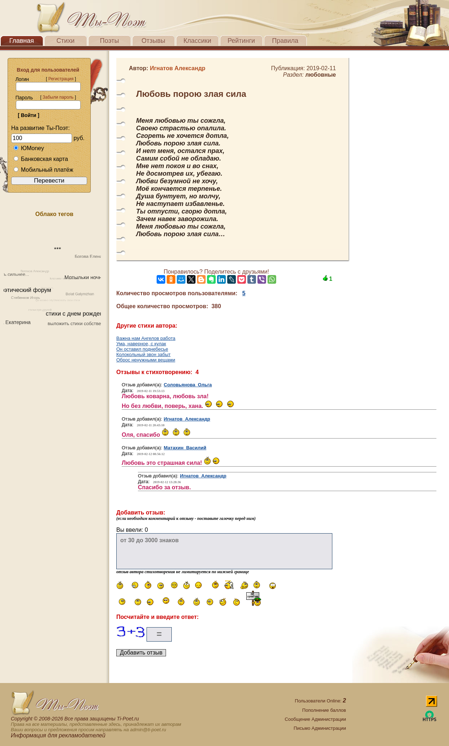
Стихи (66, 40)
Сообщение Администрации (315, 719)
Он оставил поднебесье (142, 349)
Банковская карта (40, 159)
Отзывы (153, 40)
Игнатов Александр (187, 419)
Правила (285, 40)
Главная (21, 40)
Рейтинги (241, 40)
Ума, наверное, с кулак (141, 343)
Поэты (109, 40)
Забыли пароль (57, 97)
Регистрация (60, 78)
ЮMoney (28, 148)
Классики (197, 40)
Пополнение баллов (324, 710)
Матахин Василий (185, 447)
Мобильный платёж (43, 170)
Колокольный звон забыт (143, 354)
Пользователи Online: (320, 701)
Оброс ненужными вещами (145, 360)
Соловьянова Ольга (188, 384)
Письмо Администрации (320, 728)
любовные (320, 75)
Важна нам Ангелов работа (145, 338)
